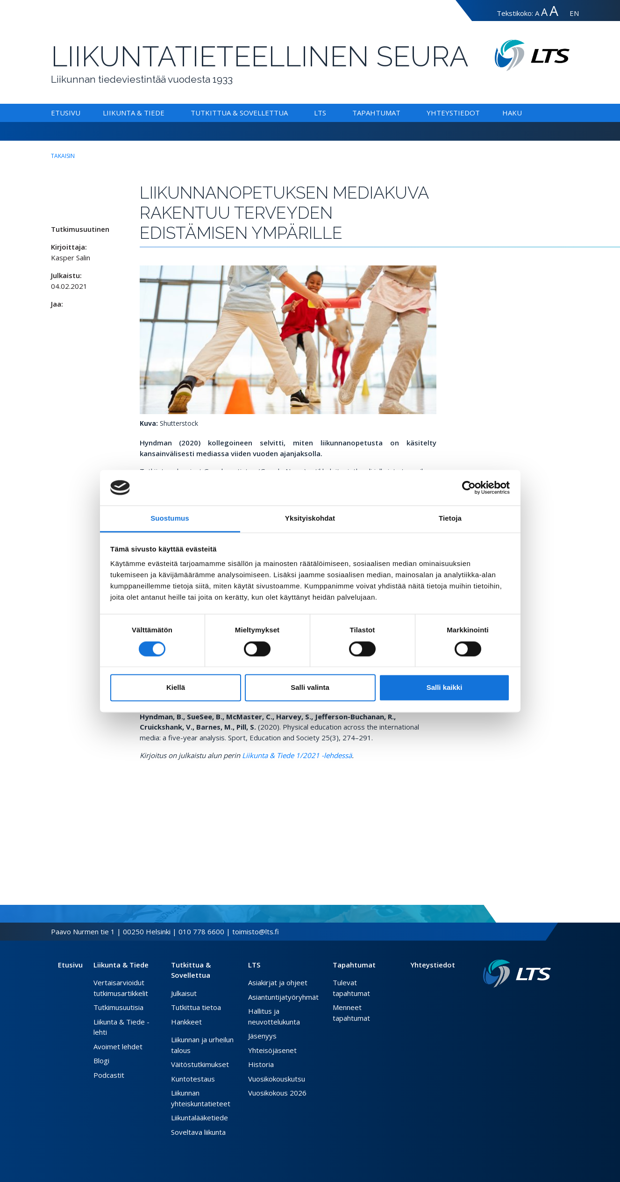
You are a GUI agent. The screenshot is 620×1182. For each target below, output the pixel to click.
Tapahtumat (376, 112)
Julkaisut (184, 993)
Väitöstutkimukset (200, 1064)
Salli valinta (310, 688)
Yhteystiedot (453, 112)
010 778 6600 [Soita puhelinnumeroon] (201, 931)
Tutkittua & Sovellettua (239, 112)
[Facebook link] (524, 1002)
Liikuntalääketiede (199, 1117)
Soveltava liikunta (198, 1132)
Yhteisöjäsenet (272, 1050)
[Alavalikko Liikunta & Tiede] (166, 112)
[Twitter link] (532, 1002)
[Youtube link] (547, 1002)
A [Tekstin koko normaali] (537, 13)
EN (574, 13)
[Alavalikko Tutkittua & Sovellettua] (290, 112)
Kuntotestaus (193, 1078)
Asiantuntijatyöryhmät (283, 997)
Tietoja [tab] (450, 519)
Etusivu (65, 112)
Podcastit (108, 1075)
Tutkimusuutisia (118, 1007)
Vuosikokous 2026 (277, 1092)
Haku (512, 112)
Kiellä (175, 688)
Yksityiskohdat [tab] (310, 519)
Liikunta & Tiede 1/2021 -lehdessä (297, 755)
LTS (320, 112)
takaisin (63, 156)
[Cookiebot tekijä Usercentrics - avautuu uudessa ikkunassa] (469, 487)
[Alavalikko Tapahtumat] (402, 112)
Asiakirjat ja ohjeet (277, 982)
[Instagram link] (539, 1002)
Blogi (101, 1060)
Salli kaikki (445, 688)
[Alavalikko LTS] (328, 112)
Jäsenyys (262, 1035)
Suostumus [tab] (169, 519)
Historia (261, 1064)
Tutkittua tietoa (196, 1007)
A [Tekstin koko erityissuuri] (553, 10)
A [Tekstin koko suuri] (544, 12)
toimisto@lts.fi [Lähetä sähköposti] (255, 931)
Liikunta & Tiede (133, 112)
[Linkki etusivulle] (517, 974)
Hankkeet (186, 1021)
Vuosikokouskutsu (276, 1078)
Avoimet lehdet (118, 1046)
